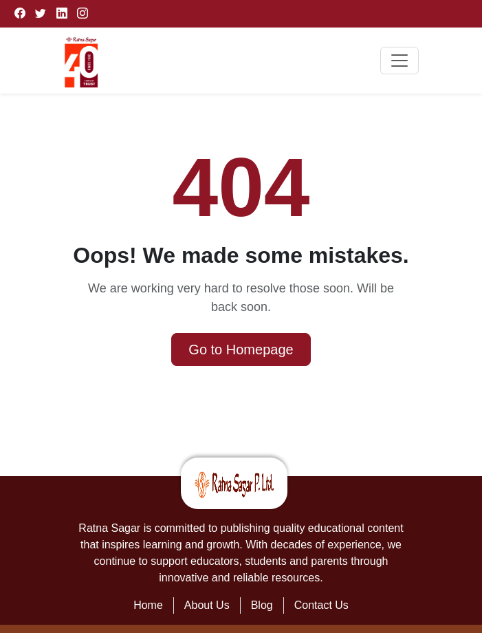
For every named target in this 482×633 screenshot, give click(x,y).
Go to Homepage (240, 349)
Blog (262, 605)
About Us (207, 605)
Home (148, 605)
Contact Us (321, 605)
